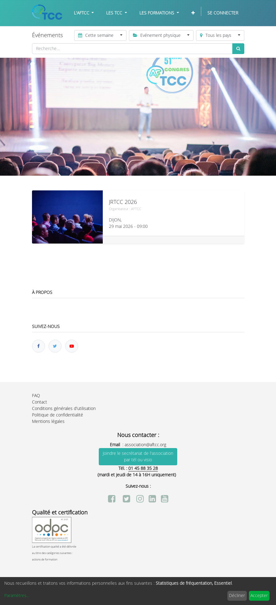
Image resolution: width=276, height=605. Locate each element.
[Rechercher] (238, 48)
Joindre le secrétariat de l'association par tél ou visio (138, 457)
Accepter (259, 595)
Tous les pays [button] (216, 35)
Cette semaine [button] (96, 35)
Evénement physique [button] (157, 35)
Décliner (237, 595)
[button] (193, 13)
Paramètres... (16, 595)
